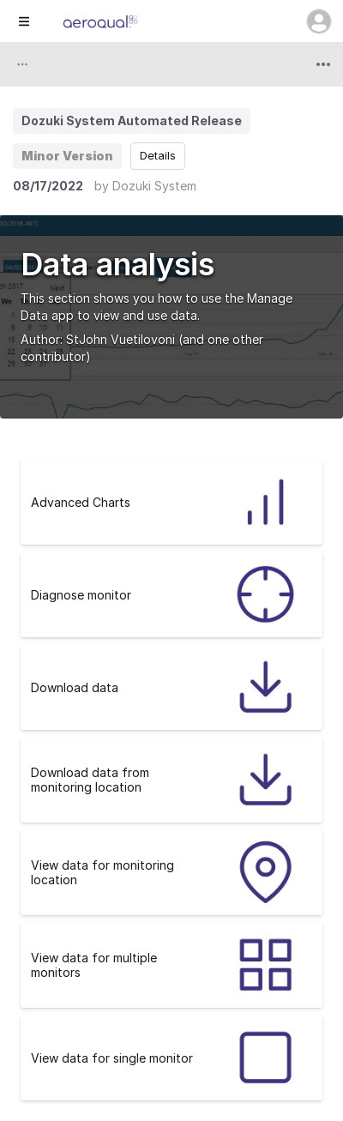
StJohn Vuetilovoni (120, 339)
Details (158, 155)
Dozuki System (154, 185)
